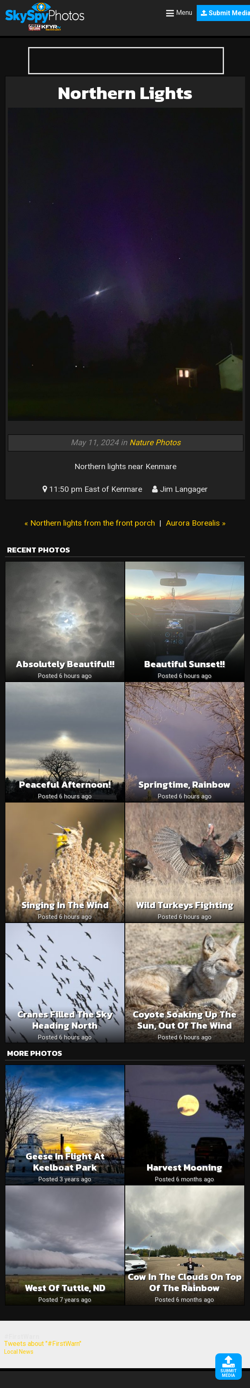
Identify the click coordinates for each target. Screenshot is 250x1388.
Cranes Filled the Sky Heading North (64, 1020)
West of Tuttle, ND (65, 1288)
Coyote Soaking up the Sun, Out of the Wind (184, 1020)
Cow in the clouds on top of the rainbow (185, 1282)
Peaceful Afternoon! (65, 784)
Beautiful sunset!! (184, 664)
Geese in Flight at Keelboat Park (65, 1162)
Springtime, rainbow (184, 784)
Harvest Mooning (184, 1167)
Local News (18, 1351)
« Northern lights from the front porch (89, 523)
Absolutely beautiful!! (65, 664)
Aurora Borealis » (196, 523)
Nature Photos (155, 442)
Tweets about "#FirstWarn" (42, 1344)
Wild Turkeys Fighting (184, 905)
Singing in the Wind (65, 905)
